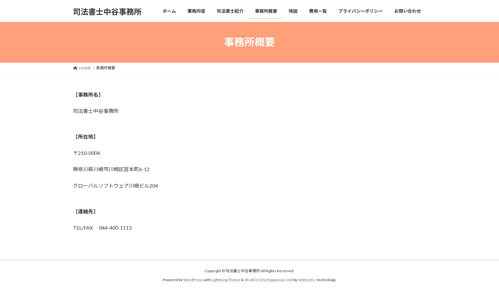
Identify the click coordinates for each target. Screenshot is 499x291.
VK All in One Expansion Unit (268, 279)
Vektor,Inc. (307, 279)
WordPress (193, 279)
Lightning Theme (226, 279)
